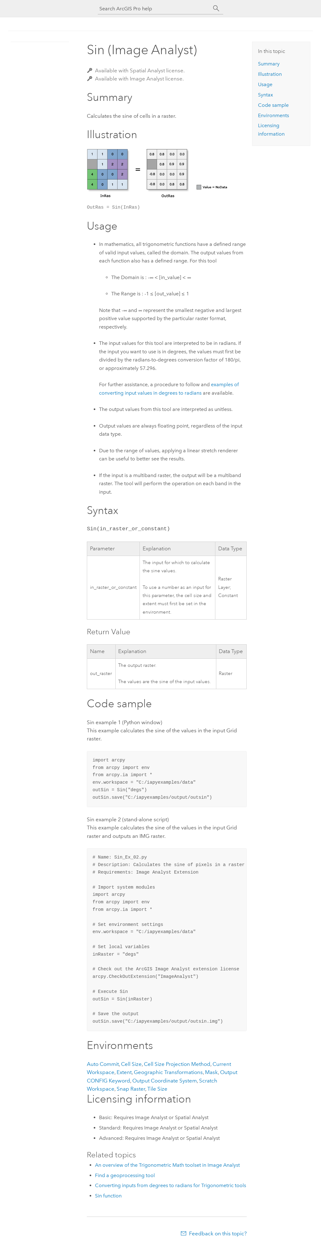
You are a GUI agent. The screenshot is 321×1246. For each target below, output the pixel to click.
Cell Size (131, 1064)
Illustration (270, 74)
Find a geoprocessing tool (125, 1175)
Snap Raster (131, 1089)
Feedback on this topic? (218, 1233)
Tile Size (157, 1089)
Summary (269, 64)
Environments (273, 115)
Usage (265, 84)
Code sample (273, 105)
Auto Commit (103, 1064)
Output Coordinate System (164, 1080)
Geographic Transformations (168, 1072)
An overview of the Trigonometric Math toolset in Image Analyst (167, 1165)
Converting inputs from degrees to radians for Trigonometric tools (170, 1185)
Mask (211, 1072)
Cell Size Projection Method (177, 1064)
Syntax (265, 95)
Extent (124, 1072)
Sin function (108, 1196)
